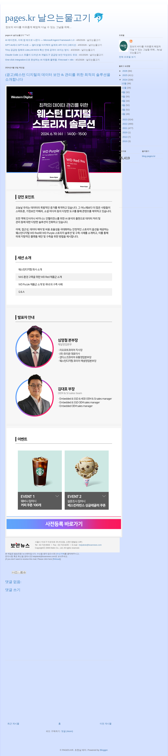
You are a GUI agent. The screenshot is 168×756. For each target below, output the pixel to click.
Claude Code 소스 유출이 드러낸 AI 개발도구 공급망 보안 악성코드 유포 (41, 54)
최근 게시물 (13, 723)
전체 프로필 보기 (127, 57)
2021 (125, 128)
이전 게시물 (106, 723)
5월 (124, 96)
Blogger (103, 750)
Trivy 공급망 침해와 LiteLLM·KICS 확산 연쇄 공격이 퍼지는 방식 (37, 50)
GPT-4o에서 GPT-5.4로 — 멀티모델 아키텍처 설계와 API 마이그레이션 (40, 45)
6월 (124, 92)
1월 (124, 114)
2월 (124, 109)
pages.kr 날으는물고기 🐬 (54, 18)
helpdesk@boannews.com (90, 545)
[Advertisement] (59, 690)
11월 (124, 87)
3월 (124, 105)
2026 (125, 71)
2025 (125, 75)
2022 (125, 123)
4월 (124, 101)
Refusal (56, 559)
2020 (125, 132)
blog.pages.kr (148, 156)
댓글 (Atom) (67, 731)
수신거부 (60, 554)
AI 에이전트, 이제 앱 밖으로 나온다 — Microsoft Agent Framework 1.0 (39, 40)
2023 (125, 119)
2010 (125, 141)
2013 (125, 137)
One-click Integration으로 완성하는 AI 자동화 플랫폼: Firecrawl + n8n (39, 59)
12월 (124, 83)
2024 (125, 79)
